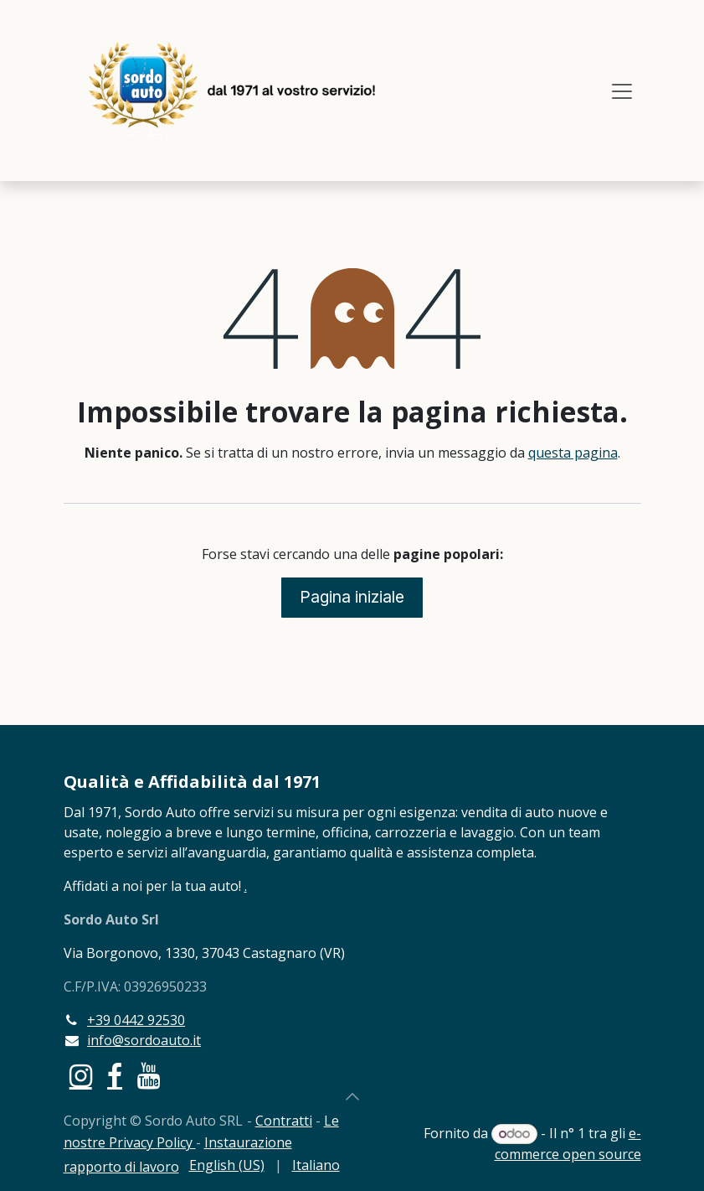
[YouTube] (148, 1076)
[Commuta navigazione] (622, 90)
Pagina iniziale (352, 597)
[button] (352, 1096)
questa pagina (573, 452)
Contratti (283, 1120)
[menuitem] (227, 1165)
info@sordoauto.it (144, 1040)
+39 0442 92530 (136, 1020)
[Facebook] (115, 1076)
